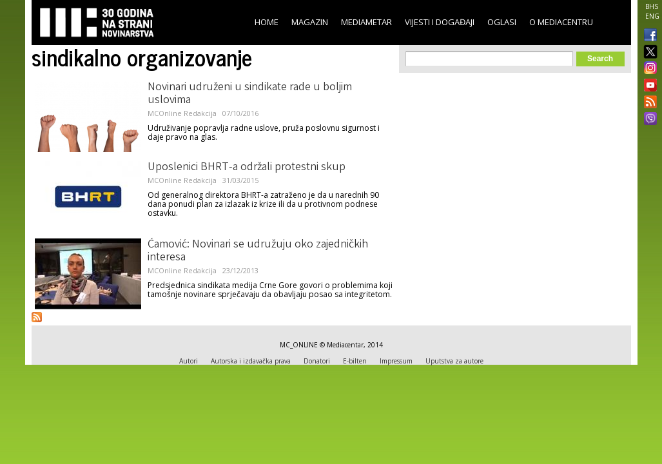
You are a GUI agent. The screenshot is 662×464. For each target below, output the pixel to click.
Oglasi (501, 22)
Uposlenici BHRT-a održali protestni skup (247, 167)
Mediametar (366, 22)
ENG (652, 16)
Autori (188, 360)
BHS (651, 6)
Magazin (309, 22)
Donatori (317, 360)
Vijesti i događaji (439, 22)
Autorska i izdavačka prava (251, 360)
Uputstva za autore (454, 360)
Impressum (396, 360)
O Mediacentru (561, 22)
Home (266, 22)
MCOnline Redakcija (182, 113)
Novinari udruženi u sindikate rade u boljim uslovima (250, 94)
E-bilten (355, 360)
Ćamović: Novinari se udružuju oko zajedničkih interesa (258, 251)
